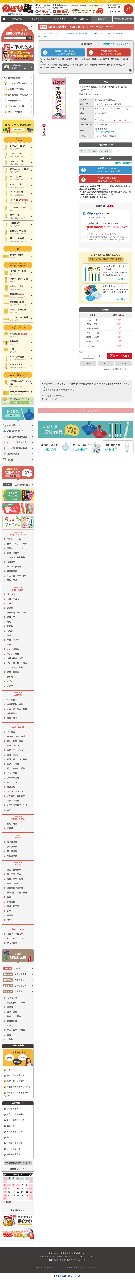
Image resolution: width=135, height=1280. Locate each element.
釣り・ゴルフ (13, 746)
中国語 (10, 915)
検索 (29, 38)
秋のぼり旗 (12, 851)
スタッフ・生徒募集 (16, 557)
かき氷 (10, 686)
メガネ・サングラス (16, 791)
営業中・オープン (15, 548)
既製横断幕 (12, 1021)
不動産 (10, 828)
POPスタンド (14, 980)
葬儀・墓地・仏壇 (15, 879)
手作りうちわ (14, 985)
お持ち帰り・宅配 (15, 658)
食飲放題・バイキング (17, 613)
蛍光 (9, 920)
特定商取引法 (50, 1267)
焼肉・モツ (12, 617)
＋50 (123, 363)
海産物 (10, 626)
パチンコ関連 (13, 801)
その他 (8, 459)
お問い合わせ (94, 1267)
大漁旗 (10, 1039)
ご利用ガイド (11, 1109)
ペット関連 (12, 773)
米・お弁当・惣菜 (15, 667)
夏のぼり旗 (12, 847)
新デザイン (105, 151)
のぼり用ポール (12, 425)
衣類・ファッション (16, 750)
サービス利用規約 (65, 1267)
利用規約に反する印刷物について (17, 1094)
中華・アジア (13, 640)
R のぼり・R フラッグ (17, 938)
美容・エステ (13, 755)
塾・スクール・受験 (16, 768)
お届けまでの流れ (14, 89)
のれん (10, 1026)
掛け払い (9, 1137)
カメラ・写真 (13, 764)
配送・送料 (10, 1126)
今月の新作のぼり (16, 484)
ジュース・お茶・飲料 (17, 709)
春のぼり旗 (12, 842)
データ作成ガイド (14, 100)
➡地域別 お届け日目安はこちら (116, 44)
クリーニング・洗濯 (16, 736)
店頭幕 (10, 1007)
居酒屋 (10, 608)
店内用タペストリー (16, 1003)
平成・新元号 (13, 906)
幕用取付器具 (11, 454)
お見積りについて (13, 1143)
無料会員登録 (12, 77)
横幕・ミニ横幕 (14, 1016)
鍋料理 (10, 677)
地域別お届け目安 (123, 163)
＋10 (105, 363)
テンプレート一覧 (14, 106)
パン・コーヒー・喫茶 (17, 663)
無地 (9, 911)
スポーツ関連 (13, 778)
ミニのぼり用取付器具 (15, 448)
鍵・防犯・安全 (14, 874)
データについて (12, 1149)
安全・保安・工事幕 (16, 1030)
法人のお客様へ (12, 1154)
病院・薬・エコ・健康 (17, 759)
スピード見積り (13, 112)
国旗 (9, 897)
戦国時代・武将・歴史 (17, 893)
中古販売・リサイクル (17, 576)
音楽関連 (11, 787)
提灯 (9, 1035)
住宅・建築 (12, 824)
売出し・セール (14, 539)
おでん (10, 681)
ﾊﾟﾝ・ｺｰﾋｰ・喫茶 (88, 151)
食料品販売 (12, 713)
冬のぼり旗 (12, 856)
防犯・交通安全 (14, 870)
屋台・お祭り (13, 553)
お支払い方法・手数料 (15, 1114)
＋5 (88, 363)
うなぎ (10, 631)
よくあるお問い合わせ (16, 83)
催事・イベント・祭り (17, 544)
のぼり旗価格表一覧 (14, 1075)
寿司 (9, 622)
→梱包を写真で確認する (105, 132)
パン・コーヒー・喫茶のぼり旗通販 (68, 33)
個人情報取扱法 (80, 1267)
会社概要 (39, 1267)
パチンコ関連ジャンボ (17, 805)
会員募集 (11, 562)
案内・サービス (14, 883)
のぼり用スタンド (13, 431)
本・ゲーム (12, 782)
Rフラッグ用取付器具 (14, 442)
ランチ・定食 (13, 654)
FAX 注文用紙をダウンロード (18, 1163)
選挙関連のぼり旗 (15, 888)
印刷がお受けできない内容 (17, 1087)
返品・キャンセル (13, 1132)
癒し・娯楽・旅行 (15, 741)
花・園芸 (11, 732)
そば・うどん (13, 599)
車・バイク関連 (14, 567)
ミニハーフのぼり (15, 934)
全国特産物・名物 (15, 704)
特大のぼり (12, 943)
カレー (10, 603)
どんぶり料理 (13, 649)
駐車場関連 (12, 571)
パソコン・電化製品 (16, 796)
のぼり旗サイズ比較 (14, 1081)
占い (9, 810)
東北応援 (11, 902)
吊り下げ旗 (12, 1012)
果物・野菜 (12, 718)
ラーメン (11, 594)
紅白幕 (11, 968)
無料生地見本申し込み (16, 95)
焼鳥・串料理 (13, 672)
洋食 (9, 635)
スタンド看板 (14, 974)
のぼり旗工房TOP (45, 33)
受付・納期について (14, 1120)
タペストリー (13, 998)
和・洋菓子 (12, 700)
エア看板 (13, 991)
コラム (8, 1070)
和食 (9, 645)
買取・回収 (12, 580)
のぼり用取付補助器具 (15, 437)
